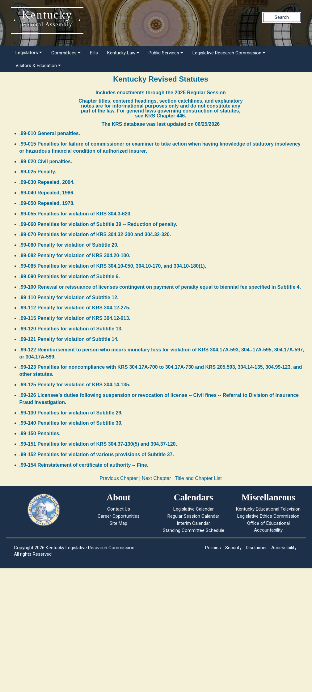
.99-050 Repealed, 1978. (47, 203)
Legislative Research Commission (228, 53)
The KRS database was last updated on (161, 124)
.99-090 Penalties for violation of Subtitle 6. (69, 276)
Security (233, 547)
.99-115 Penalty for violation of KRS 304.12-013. (74, 318)
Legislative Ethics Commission (268, 516)
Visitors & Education (38, 65)
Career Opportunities (119, 516)
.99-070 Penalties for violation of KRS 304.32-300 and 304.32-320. (95, 234)
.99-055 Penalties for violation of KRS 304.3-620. (75, 213)
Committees (66, 53)
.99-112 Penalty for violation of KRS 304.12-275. (74, 307)
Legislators (28, 52)
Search (282, 17)
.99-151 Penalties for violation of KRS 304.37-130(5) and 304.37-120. (98, 444)
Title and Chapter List (198, 478)
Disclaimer (256, 547)
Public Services (166, 53)
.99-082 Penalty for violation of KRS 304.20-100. (74, 255)
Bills (94, 53)
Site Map (118, 523)
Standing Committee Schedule (193, 530)
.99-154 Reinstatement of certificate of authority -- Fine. (84, 465)
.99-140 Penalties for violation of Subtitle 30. (71, 423)
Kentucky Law (123, 53)
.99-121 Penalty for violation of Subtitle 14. (69, 339)
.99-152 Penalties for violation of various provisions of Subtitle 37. (96, 454)
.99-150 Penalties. (40, 433)
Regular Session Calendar (193, 516)
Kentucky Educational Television (268, 509)
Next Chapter (156, 478)
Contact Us (118, 509)
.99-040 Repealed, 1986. (47, 192)
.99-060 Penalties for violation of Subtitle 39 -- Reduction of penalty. (98, 224)
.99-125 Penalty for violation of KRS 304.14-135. (74, 384)
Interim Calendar (193, 523)
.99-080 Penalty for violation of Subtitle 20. (69, 245)
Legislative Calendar (193, 509)
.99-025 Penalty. (37, 171)
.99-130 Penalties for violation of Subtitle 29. (71, 412)
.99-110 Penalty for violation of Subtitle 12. (69, 297)
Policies (213, 547)
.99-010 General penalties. (49, 133)
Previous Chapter (118, 478)
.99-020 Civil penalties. (45, 161)
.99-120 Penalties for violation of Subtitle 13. (71, 328)
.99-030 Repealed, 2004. (47, 182)
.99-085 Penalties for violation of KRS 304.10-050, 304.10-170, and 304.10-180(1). (112, 266)
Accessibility (284, 547)
